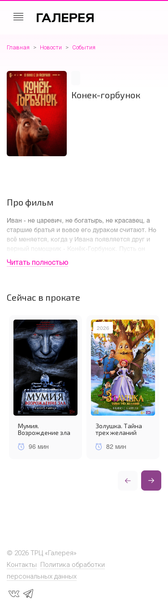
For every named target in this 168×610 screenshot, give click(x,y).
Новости (51, 47)
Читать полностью (37, 262)
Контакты (22, 565)
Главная (18, 47)
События (83, 47)
